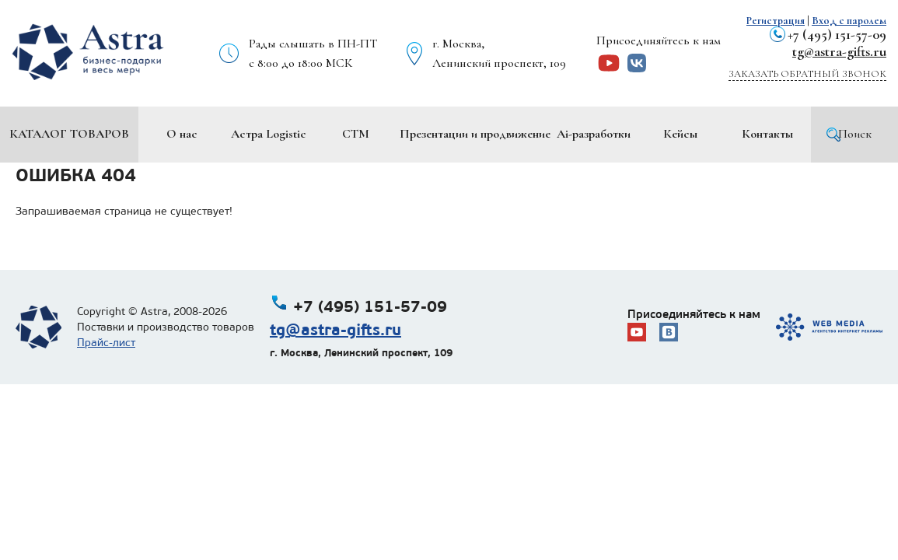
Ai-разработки (594, 134)
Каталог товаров (69, 134)
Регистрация (775, 20)
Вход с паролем (849, 20)
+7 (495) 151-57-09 (837, 34)
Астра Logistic (268, 134)
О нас (181, 134)
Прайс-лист (106, 342)
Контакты (767, 134)
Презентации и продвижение (475, 134)
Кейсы (680, 134)
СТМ (355, 134)
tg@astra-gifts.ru (839, 51)
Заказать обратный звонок (807, 74)
